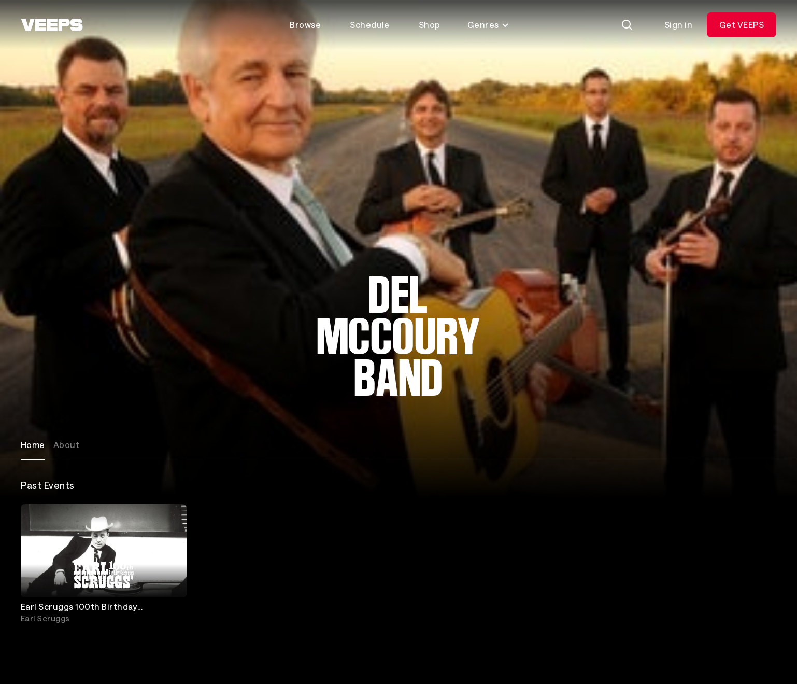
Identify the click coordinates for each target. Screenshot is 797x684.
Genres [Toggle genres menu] (488, 25)
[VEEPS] (52, 25)
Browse (305, 25)
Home (33, 445)
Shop (429, 25)
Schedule (370, 25)
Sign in (678, 25)
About (66, 445)
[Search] (627, 24)
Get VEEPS (741, 25)
